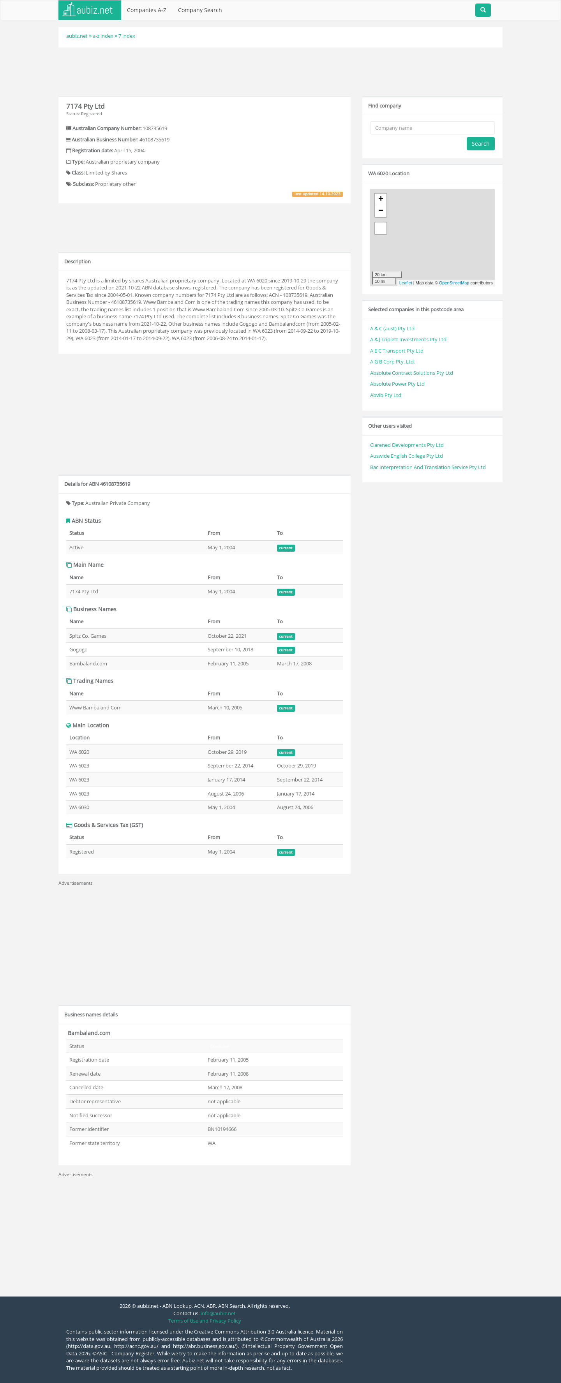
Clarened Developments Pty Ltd (407, 444)
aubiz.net (77, 35)
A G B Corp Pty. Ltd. (392, 361)
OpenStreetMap (454, 282)
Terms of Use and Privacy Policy (204, 1320)
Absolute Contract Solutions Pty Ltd (411, 372)
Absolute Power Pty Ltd (397, 383)
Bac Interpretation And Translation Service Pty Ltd (428, 467)
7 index (126, 35)
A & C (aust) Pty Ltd (392, 328)
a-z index (103, 35)
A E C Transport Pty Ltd (396, 350)
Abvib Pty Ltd (385, 395)
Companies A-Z (146, 10)
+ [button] (380, 199)
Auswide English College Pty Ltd (406, 455)
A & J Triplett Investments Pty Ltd (408, 339)
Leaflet (405, 282)
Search (481, 143)
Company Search (200, 10)
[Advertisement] (280, 70)
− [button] (380, 211)
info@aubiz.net (218, 1313)
